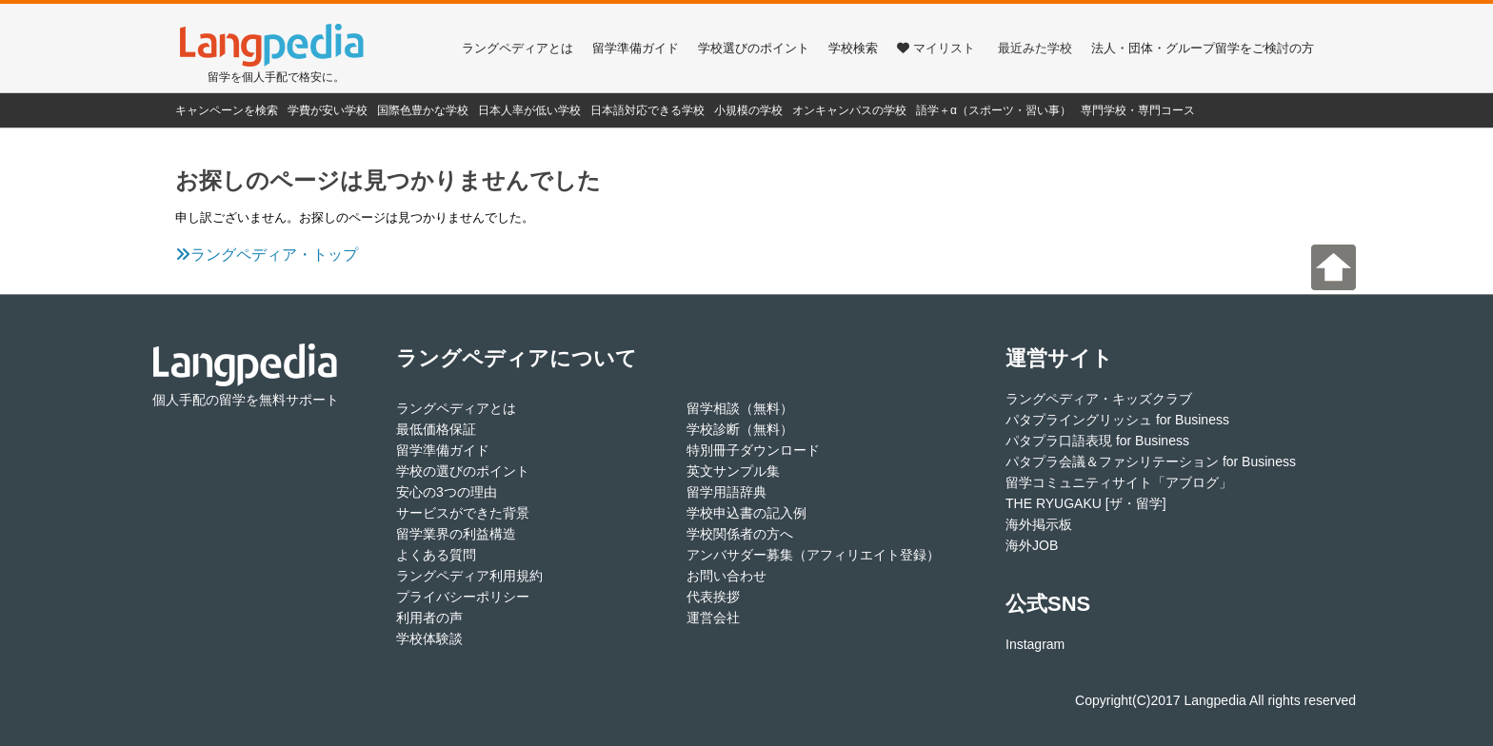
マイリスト (936, 48)
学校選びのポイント (753, 48)
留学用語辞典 (726, 492)
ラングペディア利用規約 (469, 575)
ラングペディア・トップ (266, 254)
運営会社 (713, 617)
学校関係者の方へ (740, 533)
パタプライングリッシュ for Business (1117, 419)
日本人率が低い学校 (529, 110)
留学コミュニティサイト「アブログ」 (1118, 482)
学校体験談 (429, 638)
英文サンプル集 (733, 471)
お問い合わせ (726, 575)
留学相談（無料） (740, 408)
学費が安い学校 (328, 110)
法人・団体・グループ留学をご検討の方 (1202, 48)
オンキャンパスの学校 (849, 110)
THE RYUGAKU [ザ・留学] (1085, 503)
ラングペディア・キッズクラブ (1098, 398)
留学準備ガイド (635, 48)
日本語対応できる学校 (647, 110)
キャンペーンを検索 (226, 110)
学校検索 (853, 48)
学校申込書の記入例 (746, 512)
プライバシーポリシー (462, 596)
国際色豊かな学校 (422, 110)
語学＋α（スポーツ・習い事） (993, 110)
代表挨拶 (713, 596)
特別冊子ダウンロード (753, 450)
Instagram (1035, 644)
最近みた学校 (1035, 48)
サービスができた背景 (462, 512)
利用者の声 (429, 617)
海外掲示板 (1038, 524)
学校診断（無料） (740, 429)
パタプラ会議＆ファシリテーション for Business (1150, 461)
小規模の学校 (748, 110)
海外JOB (1031, 545)
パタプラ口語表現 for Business (1097, 440)
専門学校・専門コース (1138, 110)
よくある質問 (436, 554)
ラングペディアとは (517, 48)
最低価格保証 (436, 429)
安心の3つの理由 (446, 492)
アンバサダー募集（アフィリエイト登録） (813, 554)
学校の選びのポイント (462, 471)
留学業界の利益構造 (456, 533)
